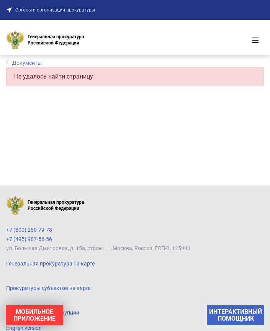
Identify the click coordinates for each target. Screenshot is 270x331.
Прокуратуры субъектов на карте (48, 288)
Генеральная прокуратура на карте (50, 264)
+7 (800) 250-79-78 (29, 230)
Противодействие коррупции (42, 313)
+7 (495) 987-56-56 (29, 239)
